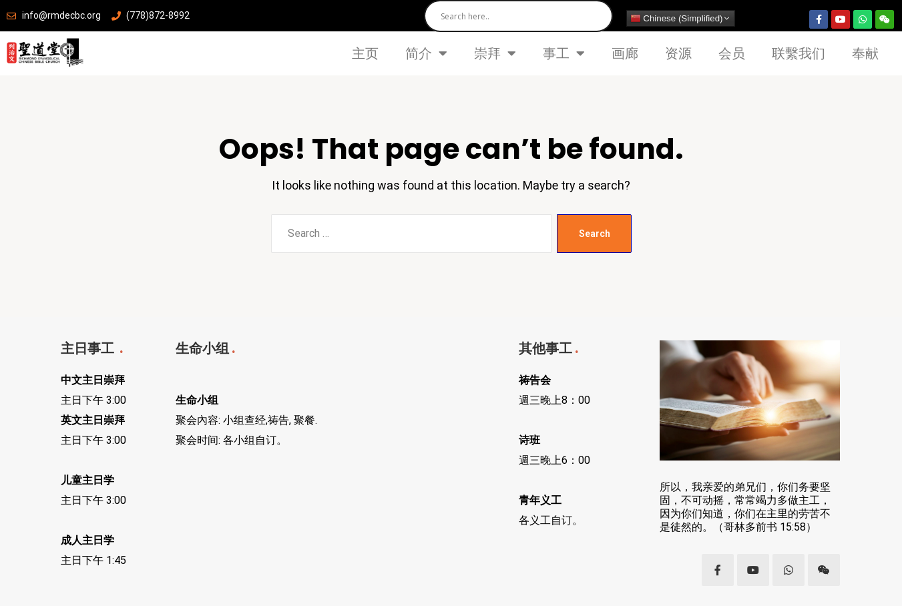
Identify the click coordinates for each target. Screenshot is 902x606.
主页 (365, 53)
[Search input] (522, 16)
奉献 (865, 53)
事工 (564, 53)
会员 (731, 53)
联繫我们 (798, 53)
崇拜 (495, 53)
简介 (426, 53)
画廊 (625, 53)
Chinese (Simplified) (676, 18)
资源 (678, 53)
